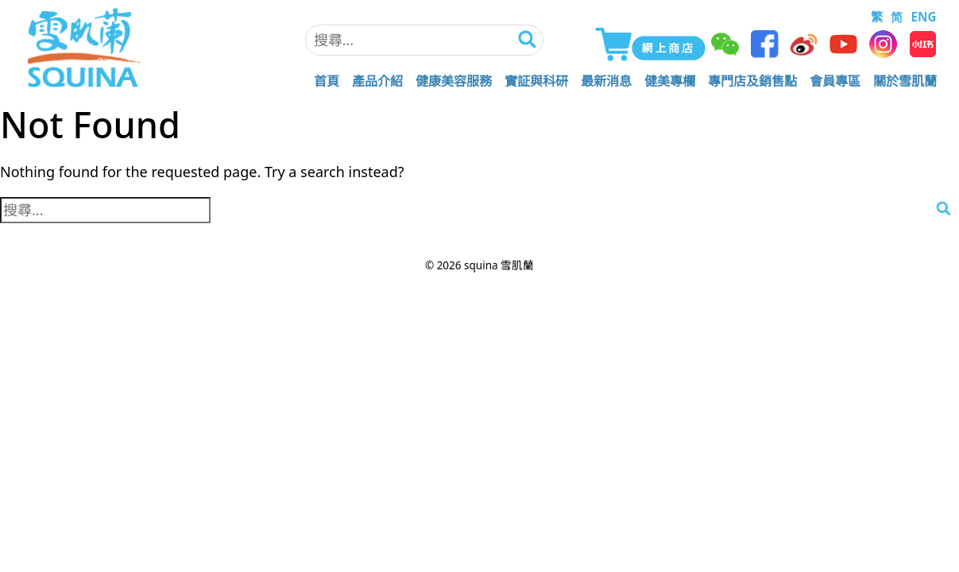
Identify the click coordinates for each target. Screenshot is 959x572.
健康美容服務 (454, 81)
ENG (923, 17)
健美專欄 (669, 81)
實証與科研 (536, 81)
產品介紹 (377, 81)
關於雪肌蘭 (905, 81)
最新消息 (606, 81)
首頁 (326, 81)
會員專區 (835, 81)
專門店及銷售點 (752, 81)
